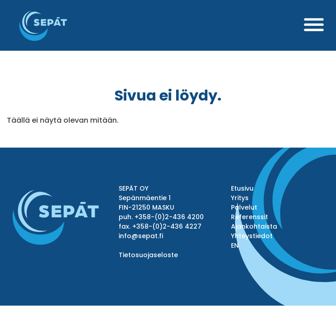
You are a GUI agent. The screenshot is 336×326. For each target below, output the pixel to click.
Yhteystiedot (252, 235)
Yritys (240, 197)
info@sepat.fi (141, 235)
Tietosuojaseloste (148, 254)
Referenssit (249, 216)
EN (235, 245)
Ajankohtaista (254, 226)
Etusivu (242, 188)
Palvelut (244, 207)
